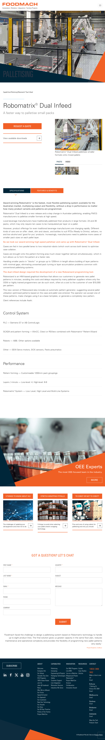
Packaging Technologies (58, 676)
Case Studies (82, 671)
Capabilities (6, 92)
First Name (7, 565)
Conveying (54, 671)
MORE (94, 480)
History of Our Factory (43, 712)
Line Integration (55, 683)
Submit (63, 621)
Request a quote (22, 126)
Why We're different (43, 690)
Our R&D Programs (72, 668)
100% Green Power (43, 680)
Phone (5, 597)
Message (58, 586)
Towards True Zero (42, 676)
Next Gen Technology (43, 702)
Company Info (41, 671)
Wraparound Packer (72, 676)
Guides (80, 668)
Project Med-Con (42, 714)
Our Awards (41, 705)
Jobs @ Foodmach (43, 685)
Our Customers (41, 700)
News (39, 688)
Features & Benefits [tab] (47, 190)
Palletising (14, 92)
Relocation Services (57, 685)
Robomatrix (69, 678)
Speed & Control (42, 695)
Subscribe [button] (11, 665)
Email (5, 586)
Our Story (40, 707)
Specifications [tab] (17, 190)
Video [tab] (67, 161)
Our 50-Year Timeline (43, 709)
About (39, 664)
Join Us (39, 683)
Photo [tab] (59, 161)
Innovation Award (71, 688)
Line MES (69, 671)
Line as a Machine (71, 673)
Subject (58, 576)
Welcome (40, 668)
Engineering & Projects (58, 673)
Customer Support (56, 680)
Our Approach (41, 697)
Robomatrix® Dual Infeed (25, 92)
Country (59, 565)
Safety (53, 678)
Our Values (40, 673)
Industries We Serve (57, 688)
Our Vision (40, 692)
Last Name (7, 576)
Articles (80, 673)
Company (6, 608)
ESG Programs (41, 678)
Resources (82, 664)
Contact (92, 664)
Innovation (70, 664)
